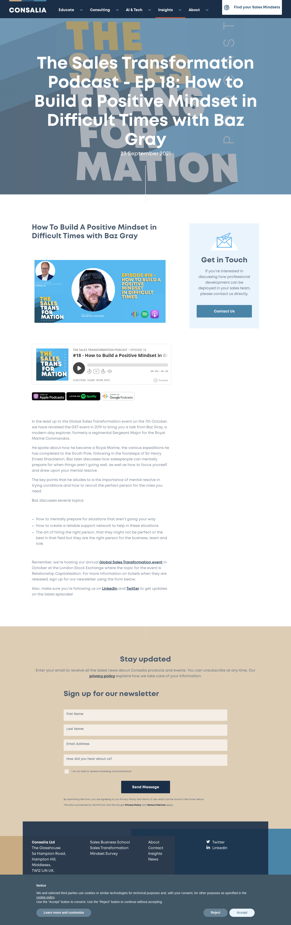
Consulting (105, 10)
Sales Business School (110, 842)
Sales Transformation (109, 848)
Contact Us (224, 311)
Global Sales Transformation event (131, 562)
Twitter (132, 588)
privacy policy (102, 676)
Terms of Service (156, 805)
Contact (155, 848)
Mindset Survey (104, 854)
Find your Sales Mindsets (252, 7)
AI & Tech (139, 10)
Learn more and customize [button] (64, 912)
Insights (170, 10)
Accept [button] (242, 912)
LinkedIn (109, 588)
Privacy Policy (133, 805)
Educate (71, 10)
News (153, 859)
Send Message (145, 787)
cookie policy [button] (45, 897)
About (199, 10)
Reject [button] (215, 912)
